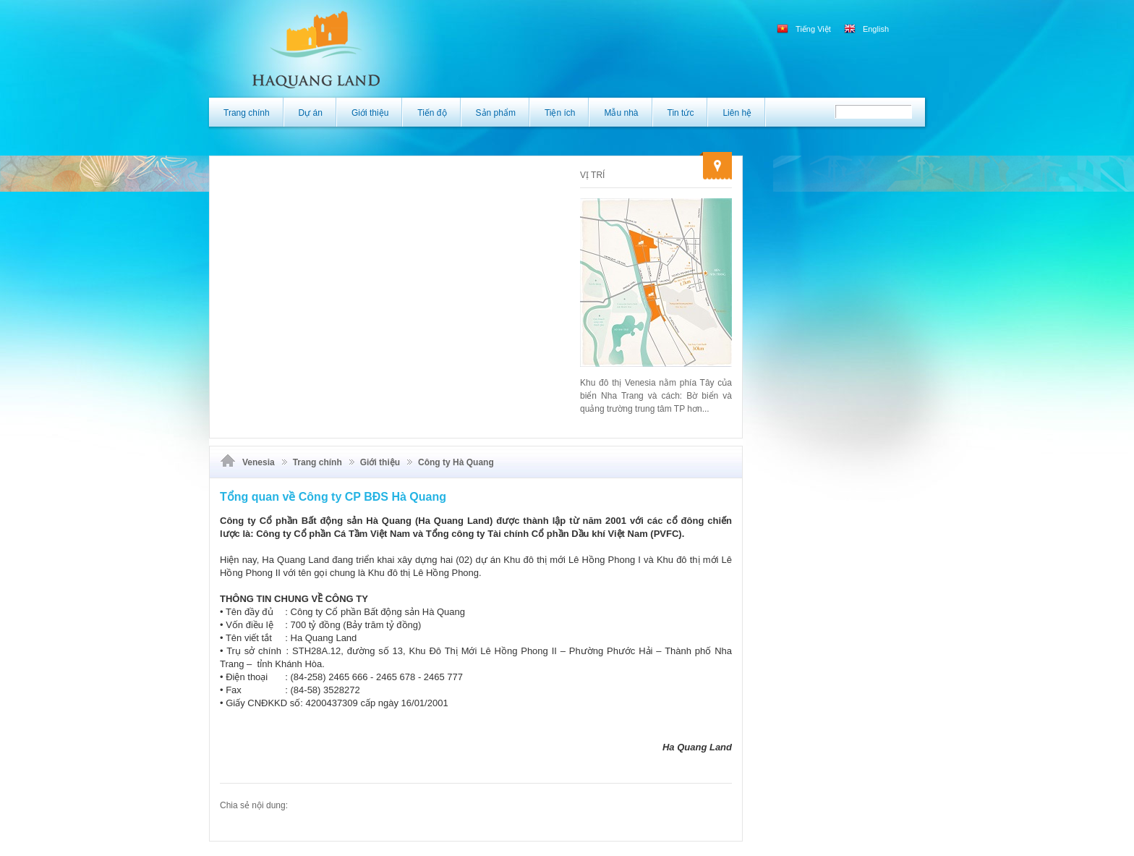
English (866, 29)
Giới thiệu (380, 462)
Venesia (258, 462)
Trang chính (317, 462)
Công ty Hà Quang (456, 462)
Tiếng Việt (805, 29)
